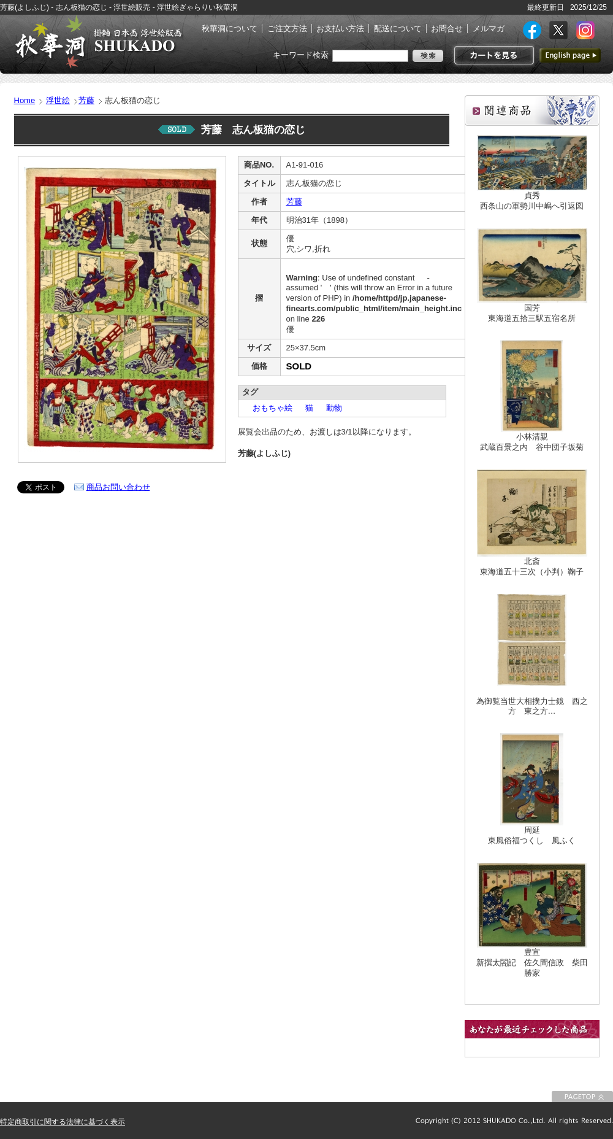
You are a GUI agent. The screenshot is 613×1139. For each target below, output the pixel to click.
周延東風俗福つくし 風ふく (532, 835)
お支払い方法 (340, 28)
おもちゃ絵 (268, 407)
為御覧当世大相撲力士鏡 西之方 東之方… (532, 706)
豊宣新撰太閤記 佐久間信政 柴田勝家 (532, 963)
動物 (330, 407)
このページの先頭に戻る (582, 1096)
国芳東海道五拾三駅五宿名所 (532, 313)
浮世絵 (58, 100)
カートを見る (493, 55)
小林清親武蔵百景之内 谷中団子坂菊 (532, 442)
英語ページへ (570, 55)
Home (25, 100)
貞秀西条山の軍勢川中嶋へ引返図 (532, 200)
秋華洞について (229, 28)
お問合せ (447, 28)
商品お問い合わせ (118, 487)
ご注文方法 (287, 28)
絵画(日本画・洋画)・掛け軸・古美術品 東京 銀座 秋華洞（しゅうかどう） (98, 42)
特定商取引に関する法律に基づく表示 (62, 1122)
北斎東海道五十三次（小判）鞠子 (532, 566)
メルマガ (488, 28)
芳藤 (86, 100)
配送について (398, 28)
